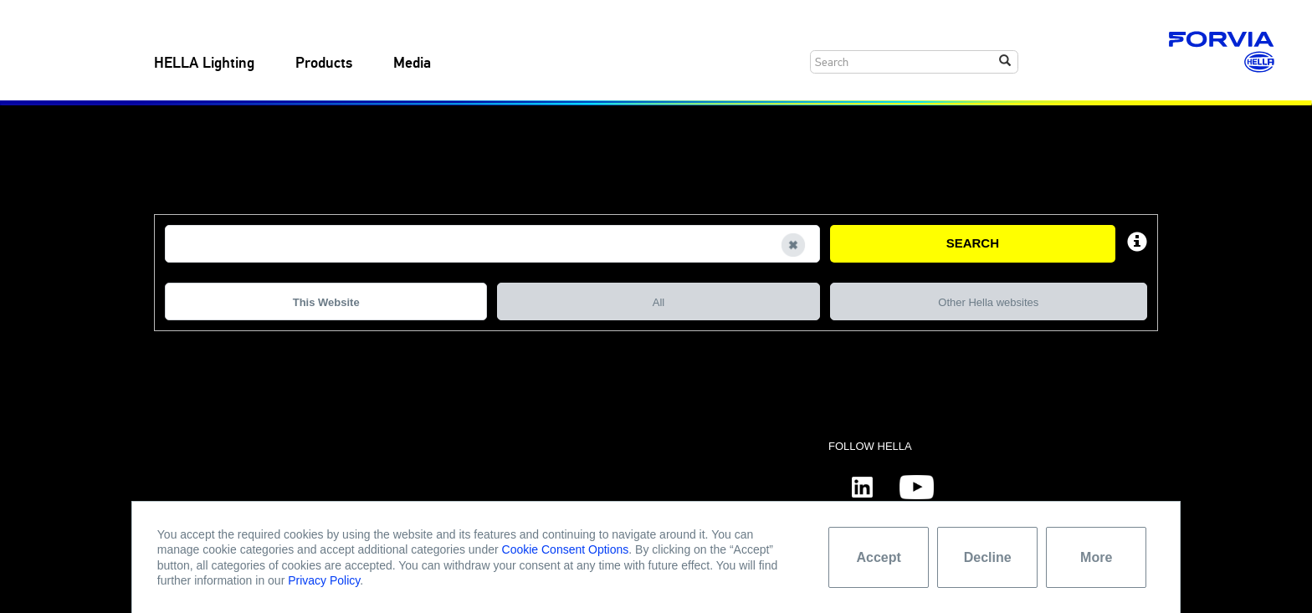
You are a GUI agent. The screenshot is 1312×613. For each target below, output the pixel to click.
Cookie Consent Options (565, 549)
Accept (879, 557)
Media (412, 63)
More (1096, 557)
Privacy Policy (324, 580)
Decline (988, 557)
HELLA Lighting (204, 63)
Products (323, 63)
